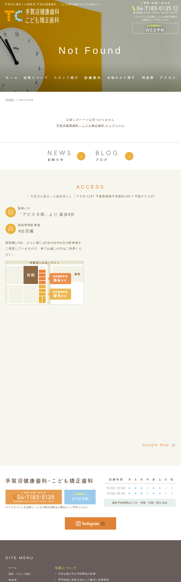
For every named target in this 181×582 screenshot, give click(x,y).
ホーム (13, 567)
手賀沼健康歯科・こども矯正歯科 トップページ (90, 125)
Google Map (155, 445)
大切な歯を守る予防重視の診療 (77, 573)
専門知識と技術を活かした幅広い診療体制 (83, 579)
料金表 (13, 579)
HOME (9, 99)
